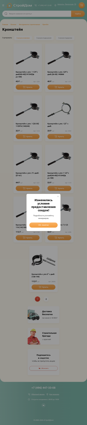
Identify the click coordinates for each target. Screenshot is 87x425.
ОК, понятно (43, 225)
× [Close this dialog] (58, 196)
